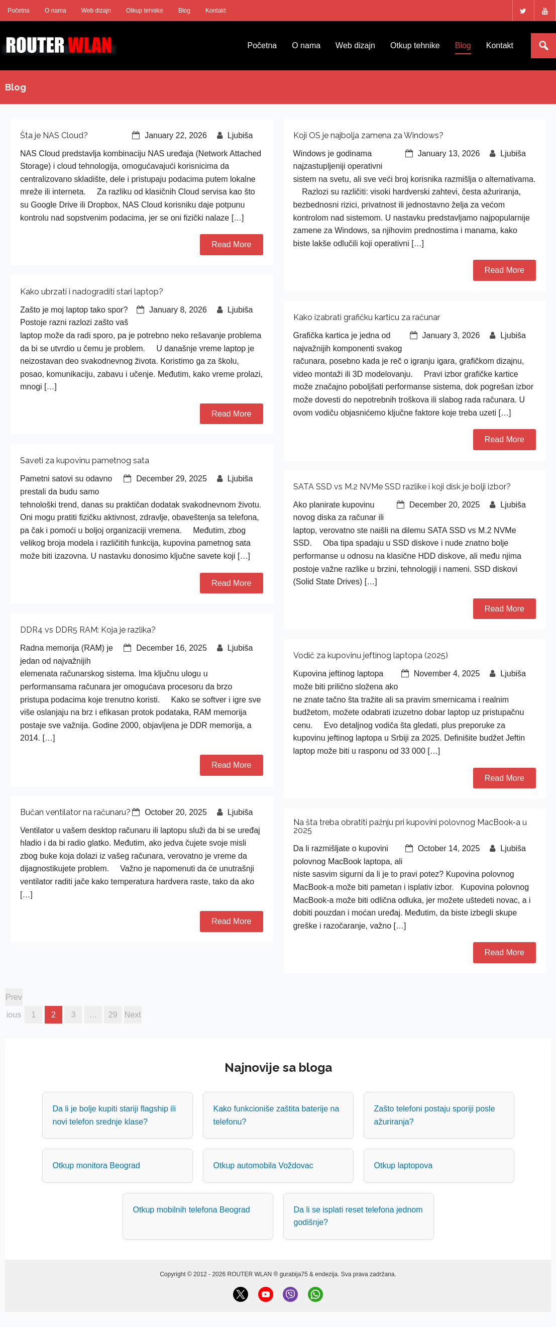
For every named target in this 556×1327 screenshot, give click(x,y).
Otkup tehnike (144, 10)
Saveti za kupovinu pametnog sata (84, 460)
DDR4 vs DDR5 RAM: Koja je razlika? (88, 630)
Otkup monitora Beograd (96, 1165)
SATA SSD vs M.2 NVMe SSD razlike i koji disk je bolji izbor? (402, 486)
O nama (55, 10)
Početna (19, 10)
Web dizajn (96, 10)
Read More (231, 244)
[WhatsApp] (315, 1294)
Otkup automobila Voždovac (263, 1165)
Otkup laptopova (403, 1165)
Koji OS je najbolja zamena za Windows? (368, 135)
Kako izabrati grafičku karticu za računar (366, 317)
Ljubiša (240, 135)
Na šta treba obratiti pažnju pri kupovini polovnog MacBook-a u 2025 (410, 826)
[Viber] (290, 1294)
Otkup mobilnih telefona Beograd (191, 1209)
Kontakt (215, 10)
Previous (14, 999)
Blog (184, 10)
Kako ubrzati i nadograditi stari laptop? (91, 291)
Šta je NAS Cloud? (54, 135)
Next (133, 1014)
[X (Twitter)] (240, 1294)
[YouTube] (265, 1294)
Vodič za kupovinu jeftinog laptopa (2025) (370, 655)
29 (113, 1014)
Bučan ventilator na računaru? (75, 812)
